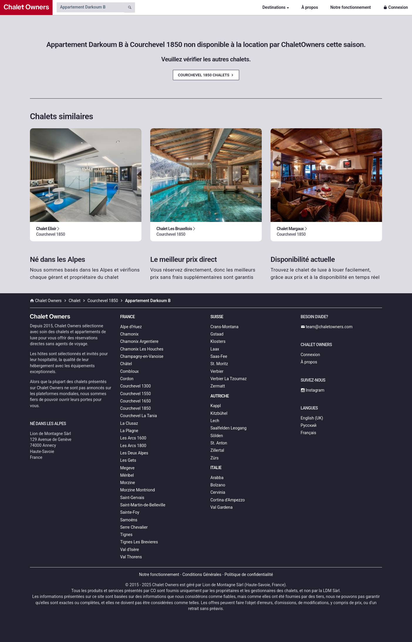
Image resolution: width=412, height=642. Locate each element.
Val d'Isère (129, 549)
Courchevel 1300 (135, 386)
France (127, 316)
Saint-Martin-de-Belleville (143, 505)
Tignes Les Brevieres (139, 542)
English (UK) (312, 418)
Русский (309, 425)
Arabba (217, 477)
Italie (216, 467)
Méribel (127, 475)
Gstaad (216, 334)
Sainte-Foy (129, 512)
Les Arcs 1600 (133, 438)
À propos (309, 7)
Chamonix (129, 334)
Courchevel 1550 (135, 393)
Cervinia (217, 492)
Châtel (126, 363)
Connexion (395, 7)
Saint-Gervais (132, 497)
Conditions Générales (201, 574)
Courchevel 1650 (135, 401)
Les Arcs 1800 (133, 445)
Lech (214, 420)
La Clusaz (129, 423)
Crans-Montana (224, 326)
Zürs (214, 458)
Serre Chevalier (134, 527)
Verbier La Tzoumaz (228, 378)
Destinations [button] (274, 7)
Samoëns (129, 520)
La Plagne (129, 430)
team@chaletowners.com (327, 326)
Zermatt (217, 386)
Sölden (216, 435)
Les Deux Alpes (134, 453)
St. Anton (218, 443)
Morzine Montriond (137, 490)
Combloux (129, 371)
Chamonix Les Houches (141, 349)
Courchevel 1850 (135, 408)
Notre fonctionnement (350, 7)
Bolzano (217, 485)
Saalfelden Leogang (228, 428)
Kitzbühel (218, 413)
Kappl (215, 405)
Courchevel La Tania (138, 415)
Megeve (127, 468)
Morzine (127, 482)
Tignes (126, 534)
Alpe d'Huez (131, 326)
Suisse (216, 316)
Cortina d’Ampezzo (227, 500)
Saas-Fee (218, 356)
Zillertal (217, 450)
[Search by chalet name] (90, 7)
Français (308, 432)
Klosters (217, 341)
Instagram (313, 390)
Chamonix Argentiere (139, 341)
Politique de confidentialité (248, 574)
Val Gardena (221, 507)
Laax (214, 349)
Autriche (219, 396)
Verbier (216, 371)
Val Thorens (131, 557)
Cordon (127, 378)
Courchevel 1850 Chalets (206, 75)
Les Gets (128, 460)
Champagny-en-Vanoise (141, 356)
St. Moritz (219, 363)
